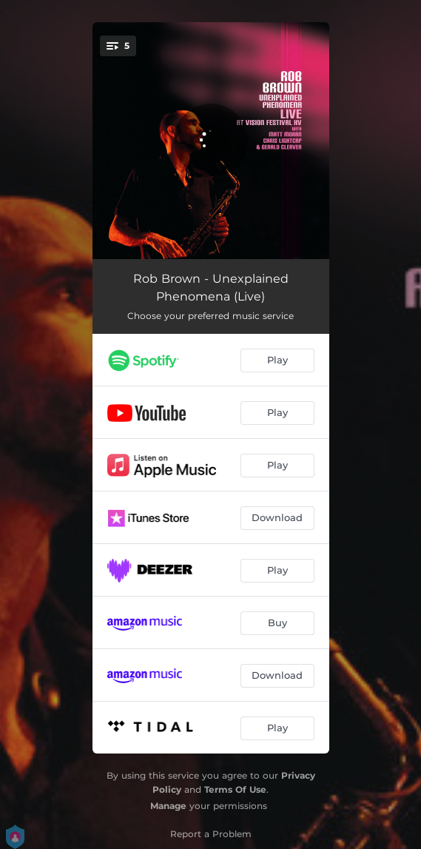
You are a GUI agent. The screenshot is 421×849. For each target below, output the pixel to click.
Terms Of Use (235, 789)
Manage (168, 805)
